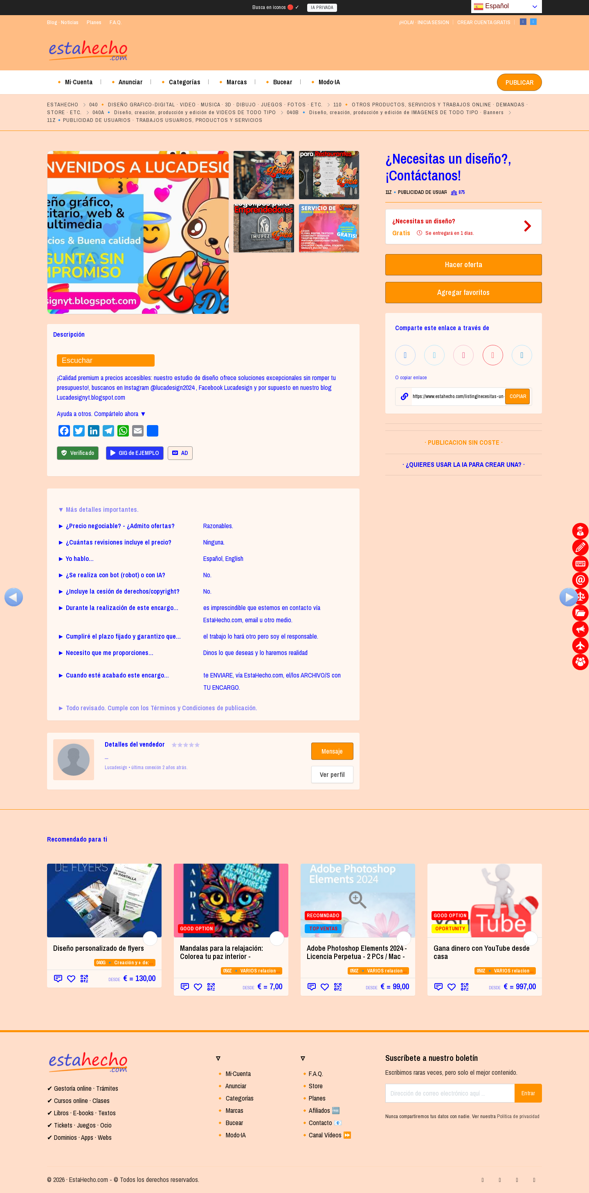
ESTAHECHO (63, 104)
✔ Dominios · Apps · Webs (79, 1137)
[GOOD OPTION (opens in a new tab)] (231, 900)
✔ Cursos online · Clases (78, 1100)
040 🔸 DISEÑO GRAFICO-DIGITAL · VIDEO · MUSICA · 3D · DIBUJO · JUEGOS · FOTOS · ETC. (206, 104)
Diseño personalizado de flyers (98, 948)
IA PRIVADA (322, 7)
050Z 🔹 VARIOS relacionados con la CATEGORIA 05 (278, 971)
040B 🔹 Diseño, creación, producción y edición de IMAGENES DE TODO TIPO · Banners (395, 112)
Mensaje (332, 751)
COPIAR (518, 396)
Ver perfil (332, 774)
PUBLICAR (519, 82)
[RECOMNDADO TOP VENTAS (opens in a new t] (358, 900)
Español (491, 6)
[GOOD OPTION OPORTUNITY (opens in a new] (484, 900)
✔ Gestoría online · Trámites (82, 1088)
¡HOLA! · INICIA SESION (424, 22)
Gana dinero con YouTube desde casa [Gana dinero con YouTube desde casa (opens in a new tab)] (482, 952)
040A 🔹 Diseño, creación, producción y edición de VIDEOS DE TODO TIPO (184, 112)
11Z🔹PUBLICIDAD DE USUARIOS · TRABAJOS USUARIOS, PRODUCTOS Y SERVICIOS (155, 120)
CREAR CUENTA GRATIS (483, 22)
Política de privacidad (518, 1116)
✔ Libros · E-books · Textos (81, 1112)
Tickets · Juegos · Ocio (82, 1125)
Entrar (528, 1093)
